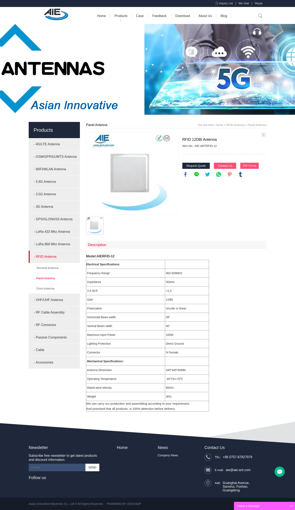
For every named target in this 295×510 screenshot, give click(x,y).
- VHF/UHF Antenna (48, 300)
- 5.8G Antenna (45, 181)
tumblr (240, 174)
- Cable (39, 350)
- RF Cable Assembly (49, 312)
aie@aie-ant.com (238, 470)
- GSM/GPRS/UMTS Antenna (55, 156)
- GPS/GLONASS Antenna (53, 219)
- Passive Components (50, 337)
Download (182, 16)
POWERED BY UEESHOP (124, 503)
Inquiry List (226, 3)
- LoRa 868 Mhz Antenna (52, 244)
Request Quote (196, 165)
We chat (243, 3)
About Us (205, 16)
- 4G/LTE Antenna (47, 144)
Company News (168, 455)
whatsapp (219, 174)
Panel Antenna (45, 278)
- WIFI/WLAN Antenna (50, 169)
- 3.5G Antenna (45, 194)
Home (101, 16)
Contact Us (225, 165)
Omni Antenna (45, 288)
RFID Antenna (235, 125)
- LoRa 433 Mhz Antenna (52, 231)
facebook (185, 174)
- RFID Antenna (45, 256)
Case (140, 16)
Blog (224, 16)
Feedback (159, 16)
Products (121, 16)
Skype (259, 3)
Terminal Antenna (47, 268)
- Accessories (43, 362)
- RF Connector (45, 325)
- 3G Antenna (43, 206)
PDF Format (249, 165)
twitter (207, 174)
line (196, 174)
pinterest (230, 174)
